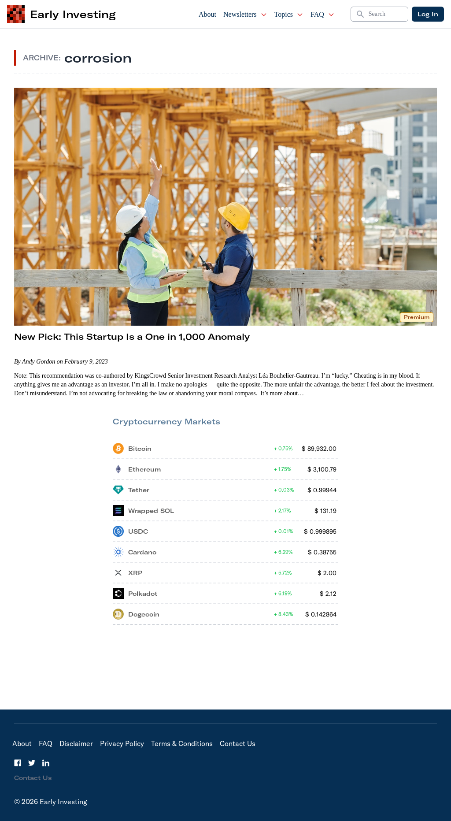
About (207, 14)
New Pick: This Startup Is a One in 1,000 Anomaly (132, 336)
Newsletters (245, 14)
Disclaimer (76, 743)
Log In (428, 14)
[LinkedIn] (45, 762)
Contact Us (237, 743)
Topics (288, 14)
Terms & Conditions (182, 743)
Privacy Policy (122, 743)
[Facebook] (17, 762)
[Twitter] (31, 762)
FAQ (323, 14)
